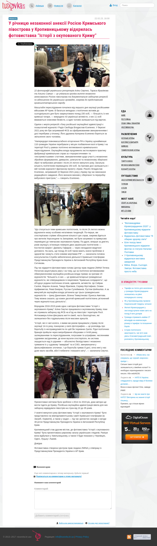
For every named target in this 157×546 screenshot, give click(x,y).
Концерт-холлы (128, 169)
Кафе (123, 115)
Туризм (124, 184)
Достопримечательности (132, 180)
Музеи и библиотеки (130, 165)
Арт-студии (126, 211)
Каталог (77, 5)
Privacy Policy (82, 537)
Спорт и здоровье (129, 203)
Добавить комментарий (52, 515)
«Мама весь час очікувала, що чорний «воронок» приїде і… (135, 358)
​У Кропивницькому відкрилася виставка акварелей (134, 258)
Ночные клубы (127, 138)
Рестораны (126, 119)
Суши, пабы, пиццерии (130, 123)
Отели (124, 188)
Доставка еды (127, 127)
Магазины (125, 207)
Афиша (40, 5)
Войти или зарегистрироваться (71, 523)
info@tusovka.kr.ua (65, 537)
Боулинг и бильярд (129, 142)
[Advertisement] (138, 60)
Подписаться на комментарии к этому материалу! (59, 476)
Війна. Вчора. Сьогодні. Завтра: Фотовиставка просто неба (135, 268)
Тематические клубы (130, 150)
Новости (58, 5)
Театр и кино (127, 161)
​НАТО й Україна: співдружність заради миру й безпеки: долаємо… (137, 380)
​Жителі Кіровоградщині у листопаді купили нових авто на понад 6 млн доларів (137, 310)
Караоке (124, 146)
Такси (123, 192)
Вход (115, 5)
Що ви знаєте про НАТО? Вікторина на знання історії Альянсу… (135, 397)
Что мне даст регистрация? (98, 523)
